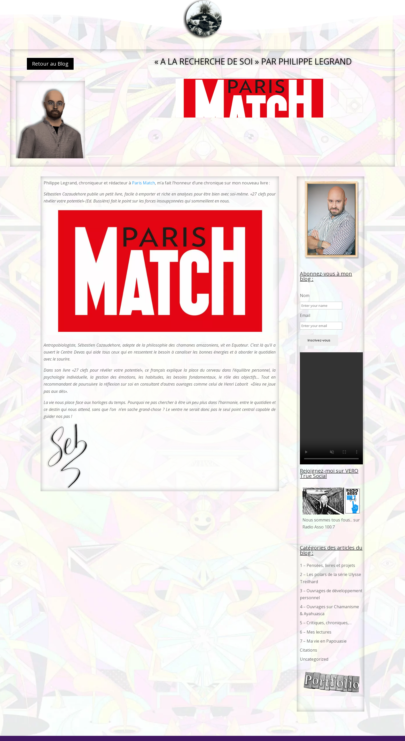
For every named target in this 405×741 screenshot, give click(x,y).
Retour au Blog (50, 63)
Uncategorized (314, 659)
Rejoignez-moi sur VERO (329, 470)
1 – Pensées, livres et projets (327, 565)
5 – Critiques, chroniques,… (326, 623)
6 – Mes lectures (315, 632)
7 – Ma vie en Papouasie (323, 641)
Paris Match (143, 183)
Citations (308, 650)
